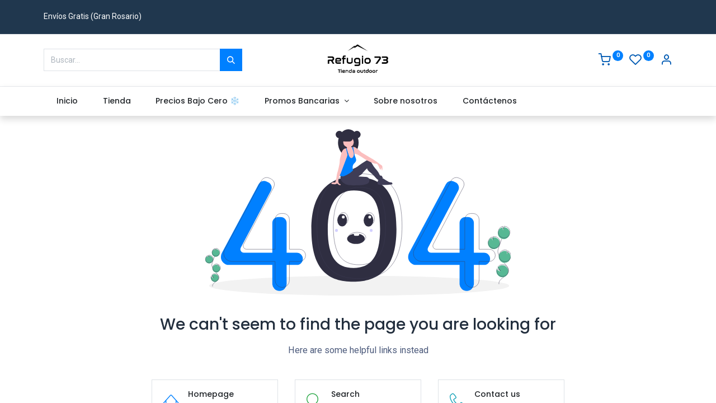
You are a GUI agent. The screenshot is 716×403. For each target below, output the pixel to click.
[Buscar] (231, 60)
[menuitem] (67, 101)
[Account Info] (666, 61)
